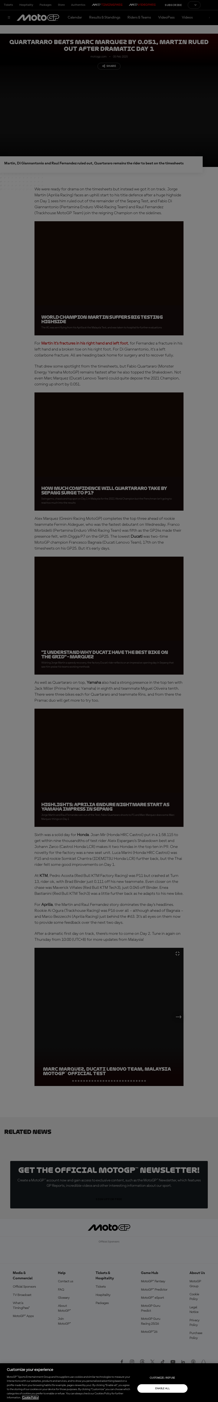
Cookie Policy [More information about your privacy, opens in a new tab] (30, 1397)
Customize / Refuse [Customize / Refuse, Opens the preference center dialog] (162, 1377)
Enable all (162, 1388)
